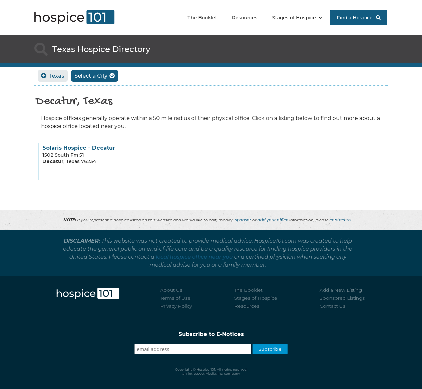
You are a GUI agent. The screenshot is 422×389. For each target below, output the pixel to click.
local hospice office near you (194, 257)
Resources (245, 18)
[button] (296, 17)
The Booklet (202, 18)
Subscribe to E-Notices (211, 334)
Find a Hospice (359, 18)
